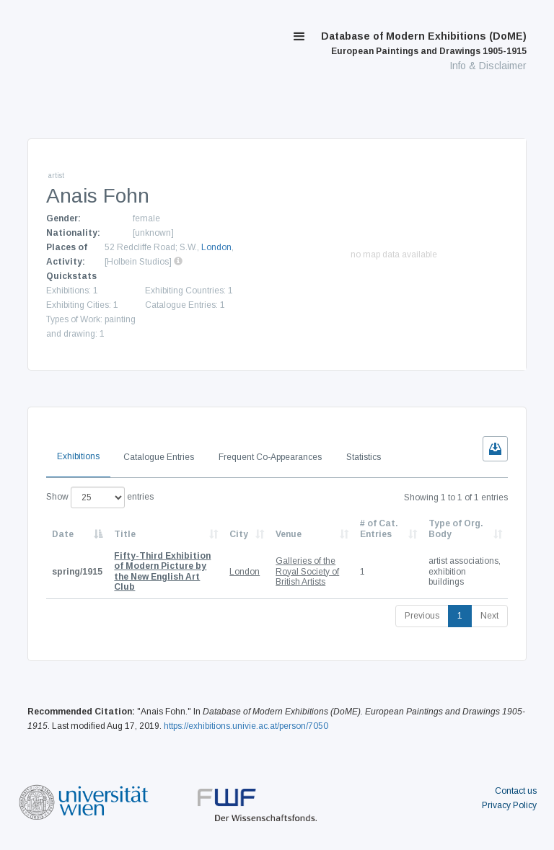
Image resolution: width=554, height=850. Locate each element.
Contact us (516, 791)
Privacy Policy (509, 805)
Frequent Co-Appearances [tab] (270, 457)
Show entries (100, 497)
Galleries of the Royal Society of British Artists (307, 571)
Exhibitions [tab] (78, 456)
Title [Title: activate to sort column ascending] (125, 534)
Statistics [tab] (363, 457)
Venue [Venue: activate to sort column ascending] (289, 534)
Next (489, 616)
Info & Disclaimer (488, 65)
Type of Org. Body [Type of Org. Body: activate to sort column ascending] (455, 528)
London (216, 247)
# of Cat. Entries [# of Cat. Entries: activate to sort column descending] (379, 528)
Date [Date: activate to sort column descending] (63, 534)
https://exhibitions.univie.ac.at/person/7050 (246, 726)
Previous (422, 616)
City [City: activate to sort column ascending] (238, 534)
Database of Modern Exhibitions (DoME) (424, 43)
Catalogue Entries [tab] (158, 457)
